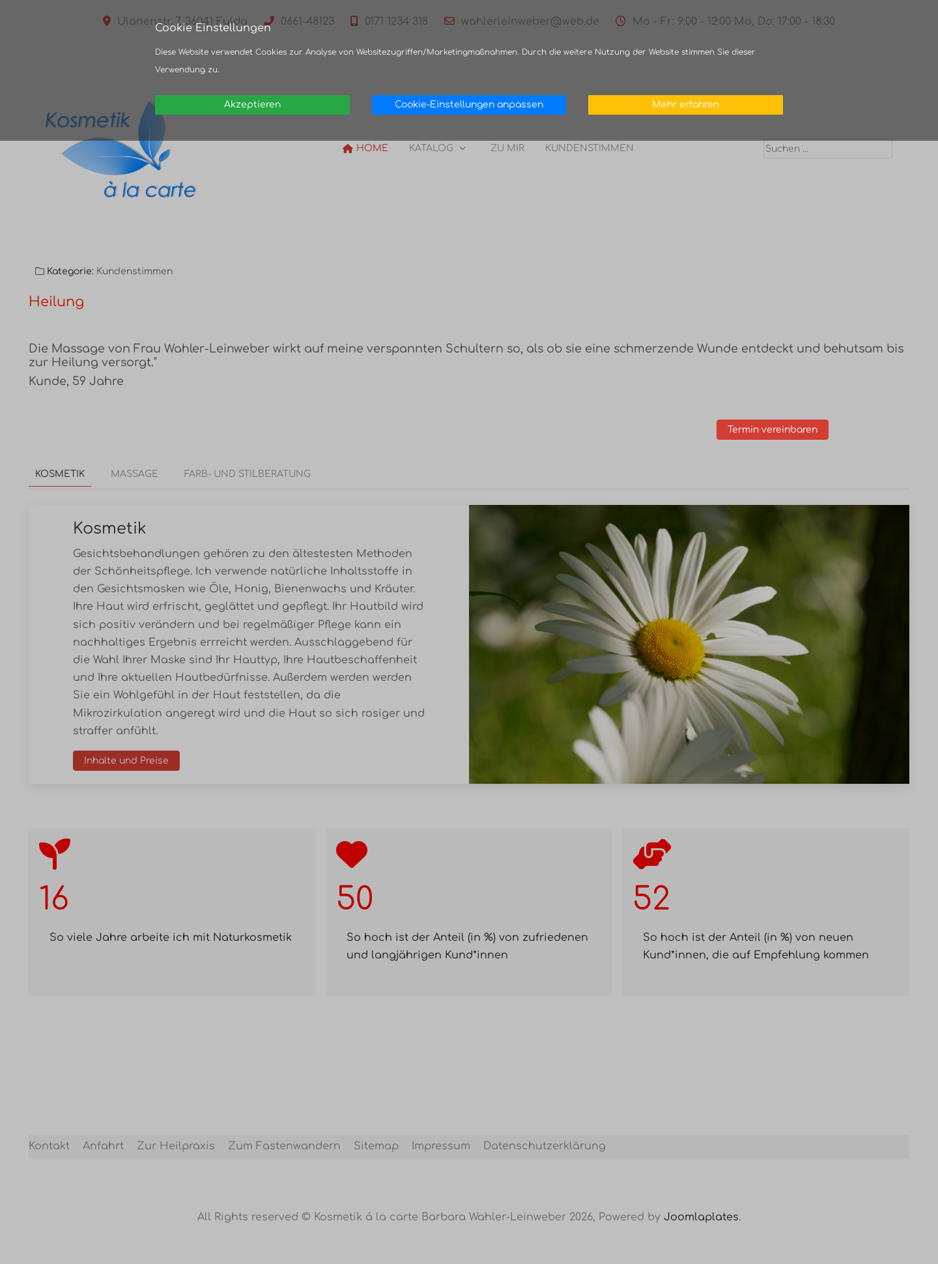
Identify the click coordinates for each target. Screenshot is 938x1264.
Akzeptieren (252, 104)
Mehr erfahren (685, 104)
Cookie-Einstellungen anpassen (469, 104)
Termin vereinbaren (782, 430)
